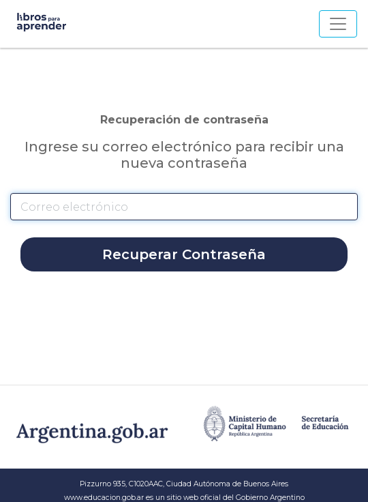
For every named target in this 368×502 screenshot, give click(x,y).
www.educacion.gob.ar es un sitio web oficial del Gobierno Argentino (184, 497)
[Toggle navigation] (338, 24)
